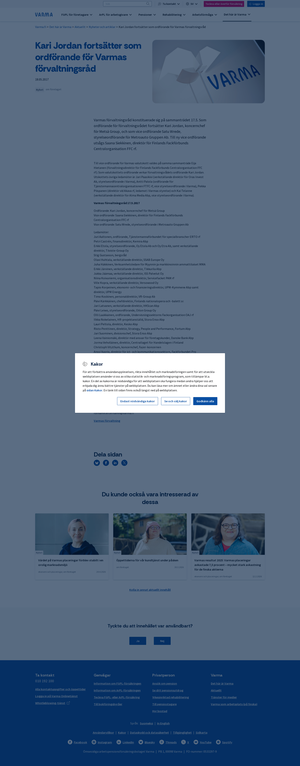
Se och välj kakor (175, 401)
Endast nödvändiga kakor (137, 401)
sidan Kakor (94, 390)
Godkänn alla (205, 401)
